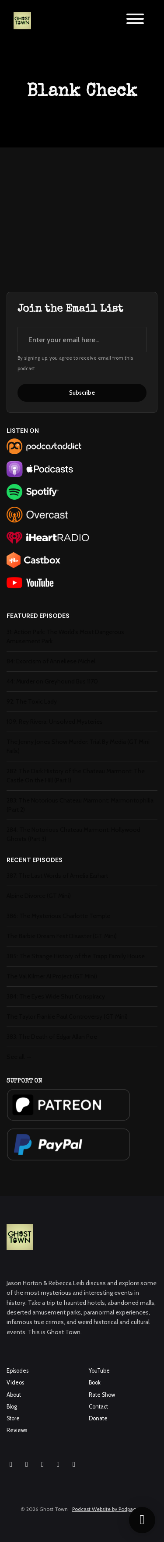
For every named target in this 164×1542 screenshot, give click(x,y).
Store (13, 1418)
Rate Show (102, 1394)
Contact (98, 1406)
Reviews (17, 1430)
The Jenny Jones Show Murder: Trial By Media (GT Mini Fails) (78, 746)
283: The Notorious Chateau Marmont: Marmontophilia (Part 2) (80, 804)
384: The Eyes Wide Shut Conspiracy (56, 996)
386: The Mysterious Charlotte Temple (58, 916)
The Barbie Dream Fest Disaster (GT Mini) (62, 936)
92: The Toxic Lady (32, 701)
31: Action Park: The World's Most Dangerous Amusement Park (65, 636)
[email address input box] (82, 339)
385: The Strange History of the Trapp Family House (76, 956)
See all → (19, 1057)
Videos (15, 1382)
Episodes (17, 1370)
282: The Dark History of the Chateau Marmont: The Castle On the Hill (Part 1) (76, 775)
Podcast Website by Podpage (105, 1509)
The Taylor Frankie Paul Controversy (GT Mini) (67, 1016)
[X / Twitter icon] (58, 1464)
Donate (98, 1418)
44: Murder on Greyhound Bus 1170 (52, 681)
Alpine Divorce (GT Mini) (39, 896)
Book (95, 1382)
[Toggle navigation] (135, 20)
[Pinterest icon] (74, 1464)
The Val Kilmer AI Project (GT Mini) (52, 976)
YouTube (99, 1370)
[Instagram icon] (11, 1464)
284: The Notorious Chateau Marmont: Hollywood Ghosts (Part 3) (73, 834)
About (14, 1394)
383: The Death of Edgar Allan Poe (52, 1037)
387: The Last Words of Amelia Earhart (57, 876)
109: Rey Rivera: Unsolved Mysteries (55, 721)
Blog (12, 1406)
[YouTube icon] (42, 1464)
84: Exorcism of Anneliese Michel (51, 661)
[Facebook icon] (26, 1464)
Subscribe (82, 392)
